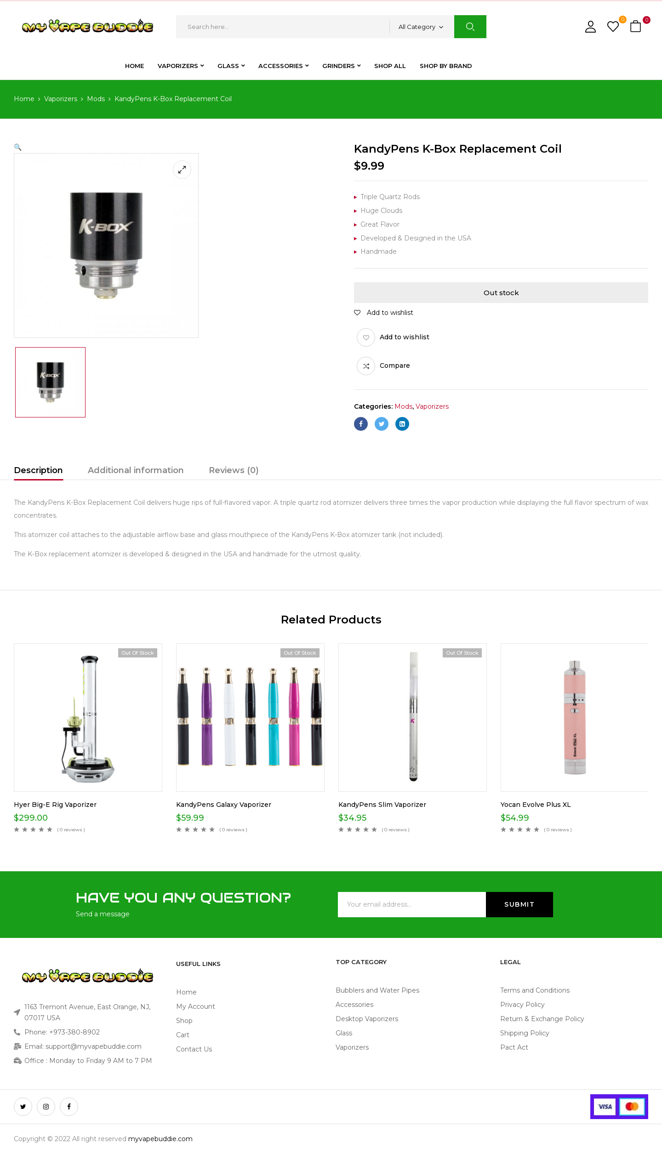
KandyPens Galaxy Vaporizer (223, 804)
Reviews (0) (234, 470)
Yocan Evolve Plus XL (536, 804)
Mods (96, 99)
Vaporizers (60, 99)
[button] (637, 27)
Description (38, 470)
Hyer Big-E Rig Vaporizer (55, 804)
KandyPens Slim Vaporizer (382, 804)
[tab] (38, 471)
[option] (50, 382)
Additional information (136, 470)
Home (24, 99)
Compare (395, 365)
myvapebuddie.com (160, 1139)
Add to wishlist (404, 337)
